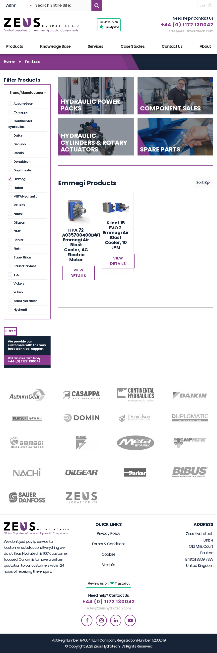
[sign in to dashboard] (206, 5)
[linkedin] (115, 620)
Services (95, 46)
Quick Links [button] (108, 524)
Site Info (108, 565)
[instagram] (101, 620)
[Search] (62, 5)
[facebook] (86, 620)
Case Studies (133, 46)
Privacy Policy (108, 533)
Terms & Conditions (108, 544)
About (205, 46)
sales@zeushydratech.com (191, 31)
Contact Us (172, 46)
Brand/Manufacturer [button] (26, 92)
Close (10, 331)
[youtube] (130, 620)
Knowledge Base (55, 46)
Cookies (108, 554)
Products (14, 46)
